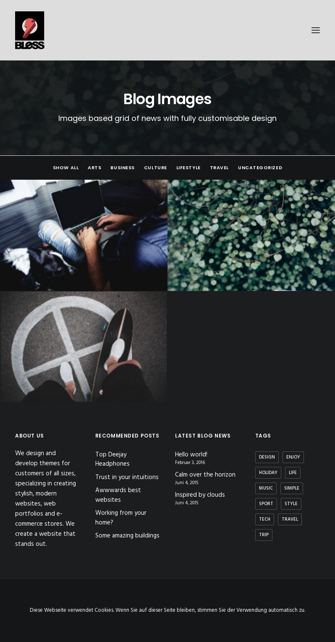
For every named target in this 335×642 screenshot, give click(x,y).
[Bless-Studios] (167, 30)
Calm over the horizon (205, 475)
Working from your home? (121, 518)
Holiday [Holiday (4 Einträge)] (268, 473)
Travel (219, 167)
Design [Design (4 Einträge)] (267, 457)
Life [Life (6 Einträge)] (293, 473)
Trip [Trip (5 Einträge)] (264, 535)
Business (122, 167)
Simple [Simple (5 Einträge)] (291, 488)
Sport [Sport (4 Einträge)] (266, 504)
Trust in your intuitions (127, 477)
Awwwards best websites (118, 495)
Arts (94, 167)
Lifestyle (188, 167)
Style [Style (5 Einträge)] (291, 504)
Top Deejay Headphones (112, 459)
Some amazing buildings (127, 536)
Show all (66, 167)
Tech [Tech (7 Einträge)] (264, 519)
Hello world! (191, 455)
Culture (155, 167)
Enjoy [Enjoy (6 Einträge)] (293, 457)
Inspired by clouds (200, 495)
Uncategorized (260, 167)
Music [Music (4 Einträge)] (266, 488)
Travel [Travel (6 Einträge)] (290, 519)
